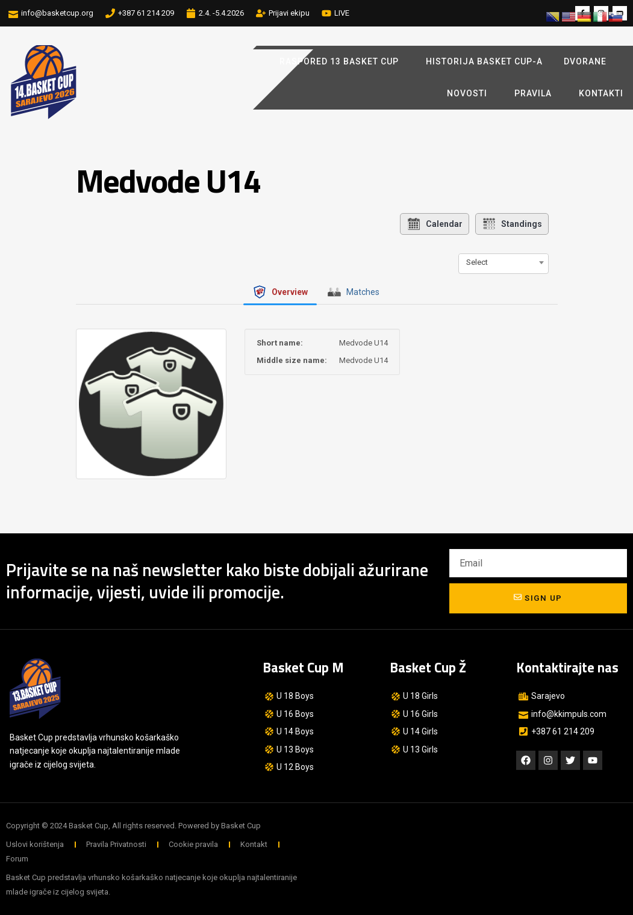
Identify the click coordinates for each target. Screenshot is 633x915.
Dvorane (588, 62)
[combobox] (503, 262)
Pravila (536, 94)
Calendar (435, 224)
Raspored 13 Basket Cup (342, 62)
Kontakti (601, 93)
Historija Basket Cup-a (484, 61)
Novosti (470, 94)
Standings (512, 224)
